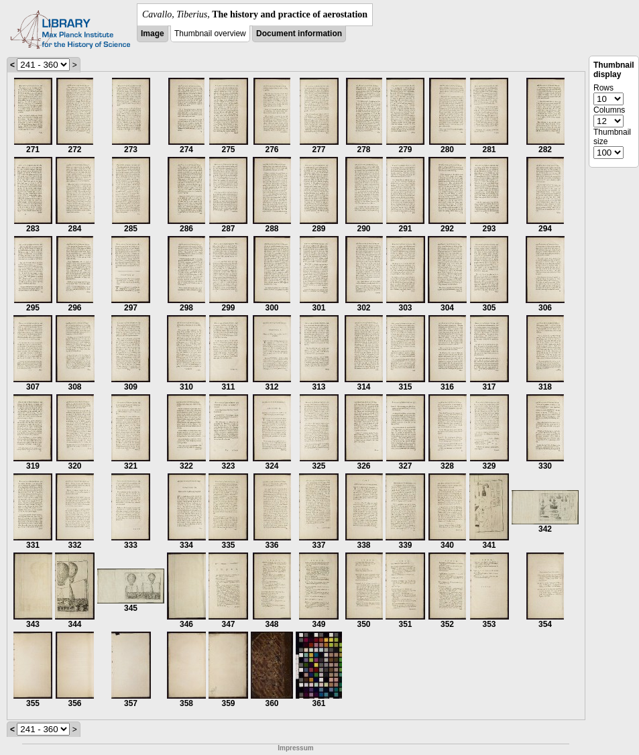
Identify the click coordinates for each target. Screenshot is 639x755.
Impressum (295, 748)
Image (152, 33)
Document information (299, 33)
